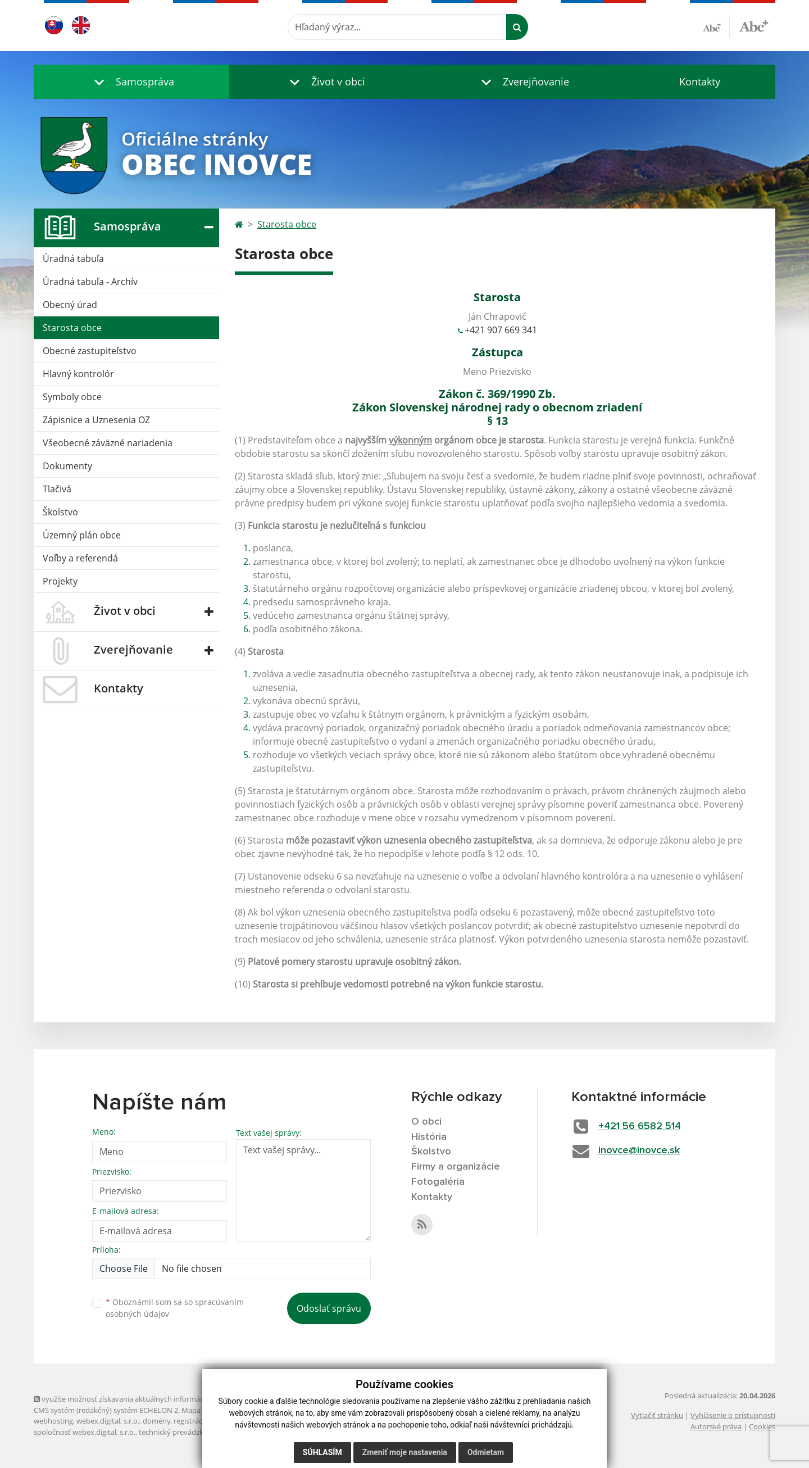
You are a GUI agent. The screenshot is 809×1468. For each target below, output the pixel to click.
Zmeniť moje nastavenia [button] (404, 1452)
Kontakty (699, 81)
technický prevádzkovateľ (181, 1432)
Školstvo (60, 512)
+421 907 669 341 (501, 330)
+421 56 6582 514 (639, 1126)
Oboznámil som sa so (175, 1308)
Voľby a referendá (80, 558)
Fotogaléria (438, 1182)
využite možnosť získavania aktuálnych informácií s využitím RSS (145, 1399)
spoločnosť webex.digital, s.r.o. (84, 1432)
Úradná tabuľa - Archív (90, 281)
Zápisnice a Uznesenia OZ (96, 420)
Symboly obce (72, 397)
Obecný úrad (70, 304)
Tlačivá (57, 489)
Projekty (60, 581)
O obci (426, 1122)
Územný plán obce (82, 535)
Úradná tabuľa (73, 258)
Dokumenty (67, 466)
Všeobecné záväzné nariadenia (107, 443)
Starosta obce (72, 327)
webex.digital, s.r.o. (107, 1421)
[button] (131, 82)
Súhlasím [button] (322, 1452)
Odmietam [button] (485, 1452)
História (429, 1137)
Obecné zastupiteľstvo (90, 351)
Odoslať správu (329, 1308)
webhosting (53, 1421)
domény (156, 1421)
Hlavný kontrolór (78, 374)
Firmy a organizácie (455, 1167)
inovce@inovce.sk (639, 1150)
